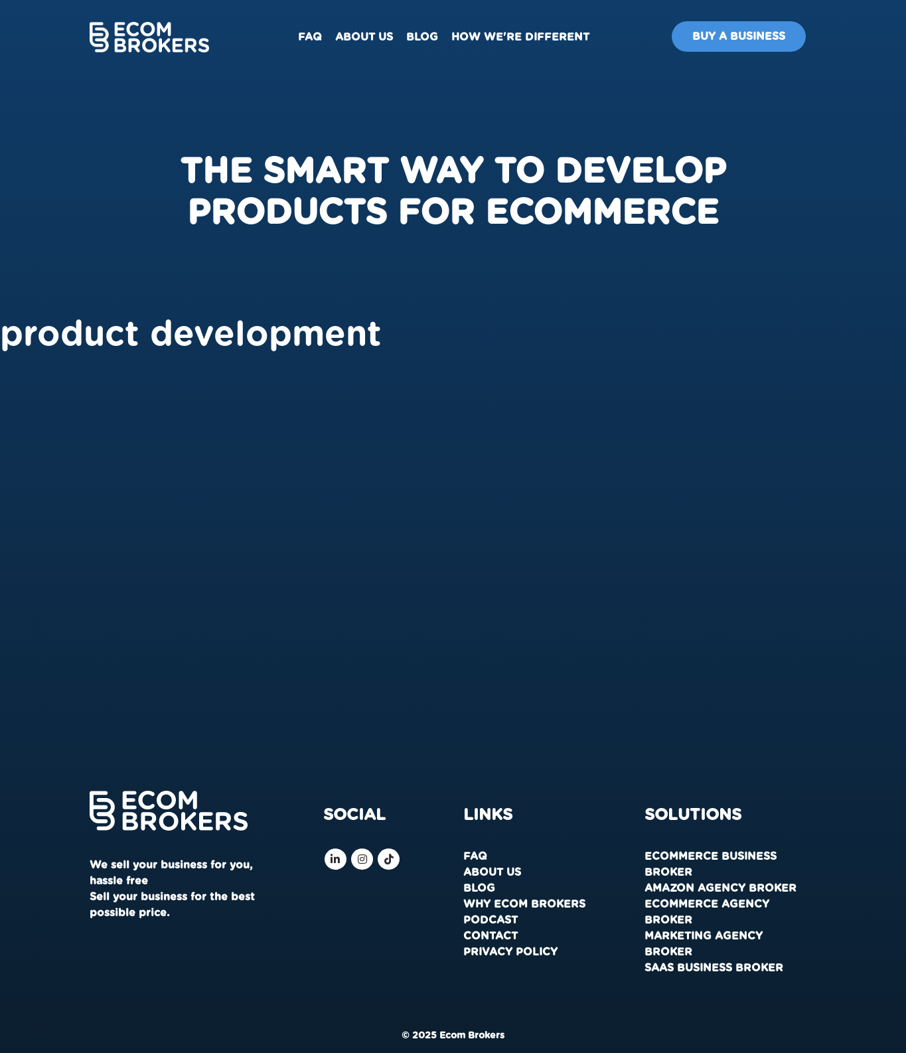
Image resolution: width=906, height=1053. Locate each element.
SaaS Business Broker (713, 968)
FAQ (310, 37)
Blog (422, 37)
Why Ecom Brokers (524, 904)
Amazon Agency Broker (720, 888)
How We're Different (520, 37)
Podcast (490, 920)
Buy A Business (738, 36)
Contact (490, 936)
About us (364, 37)
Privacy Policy (510, 952)
